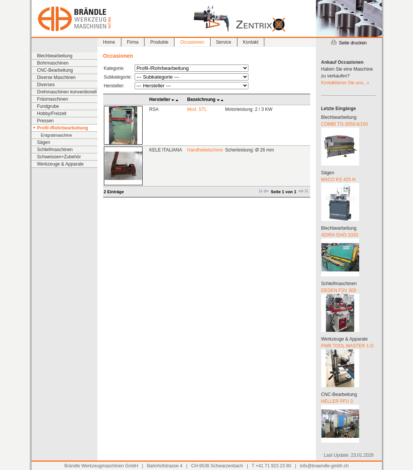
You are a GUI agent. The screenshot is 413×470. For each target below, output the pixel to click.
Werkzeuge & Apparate (60, 164)
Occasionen (192, 42)
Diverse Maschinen (56, 77)
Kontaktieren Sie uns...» (345, 82)
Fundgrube (48, 106)
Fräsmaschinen (52, 99)
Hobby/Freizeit (51, 113)
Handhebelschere (205, 150)
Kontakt (251, 42)
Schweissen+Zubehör (59, 156)
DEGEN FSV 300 (338, 290)
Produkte (159, 42)
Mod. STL (197, 109)
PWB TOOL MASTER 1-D (347, 346)
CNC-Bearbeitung (55, 70)
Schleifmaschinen (55, 149)
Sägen (43, 142)
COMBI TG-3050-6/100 (344, 124)
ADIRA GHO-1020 (339, 235)
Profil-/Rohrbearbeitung (62, 128)
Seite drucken (349, 43)
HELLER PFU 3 (337, 401)
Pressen (45, 120)
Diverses (46, 84)
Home (109, 42)
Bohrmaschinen (53, 63)
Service (223, 42)
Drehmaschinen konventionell (67, 92)
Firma (133, 42)
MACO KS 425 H (338, 179)
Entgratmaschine (56, 135)
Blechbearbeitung (54, 55)
